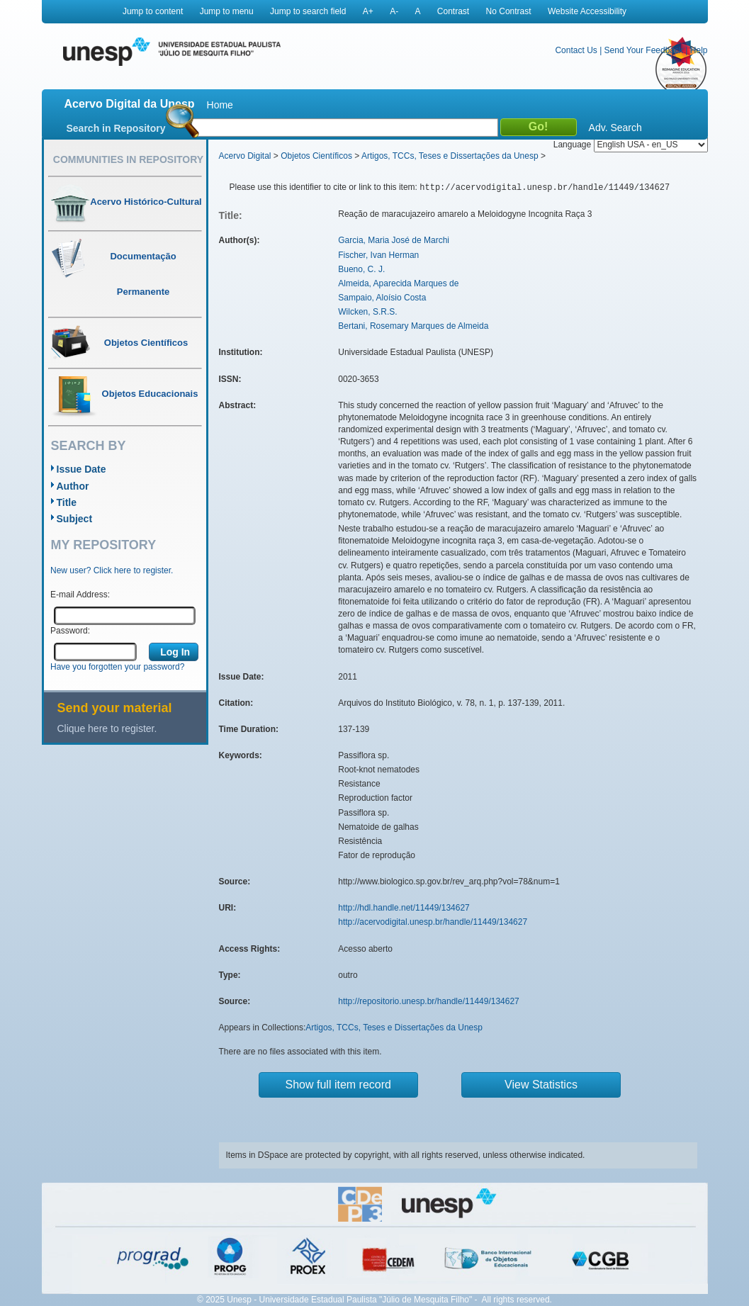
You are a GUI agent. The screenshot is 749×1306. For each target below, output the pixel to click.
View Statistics (541, 1085)
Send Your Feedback (643, 50)
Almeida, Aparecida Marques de (398, 283)
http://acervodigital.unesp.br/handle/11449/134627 (432, 922)
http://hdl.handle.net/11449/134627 (404, 908)
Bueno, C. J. (361, 269)
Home (220, 105)
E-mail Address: (80, 594)
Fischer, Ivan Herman (378, 255)
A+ (368, 11)
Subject (75, 518)
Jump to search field (308, 11)
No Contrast (508, 11)
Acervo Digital (245, 156)
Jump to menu (227, 11)
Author (73, 486)
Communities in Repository (128, 159)
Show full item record (338, 1085)
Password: (70, 631)
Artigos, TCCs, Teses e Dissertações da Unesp (450, 156)
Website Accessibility (587, 11)
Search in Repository (116, 128)
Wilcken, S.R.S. (367, 312)
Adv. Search (615, 127)
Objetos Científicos (316, 156)
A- (394, 11)
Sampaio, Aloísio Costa (382, 298)
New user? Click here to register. (111, 570)
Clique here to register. (107, 728)
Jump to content (153, 11)
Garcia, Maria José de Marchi (393, 240)
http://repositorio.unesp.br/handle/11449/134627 (428, 1001)
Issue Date (81, 469)
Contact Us (576, 50)
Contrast (453, 11)
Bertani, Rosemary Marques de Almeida (413, 326)
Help (699, 50)
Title (67, 502)
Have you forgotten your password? (117, 667)
